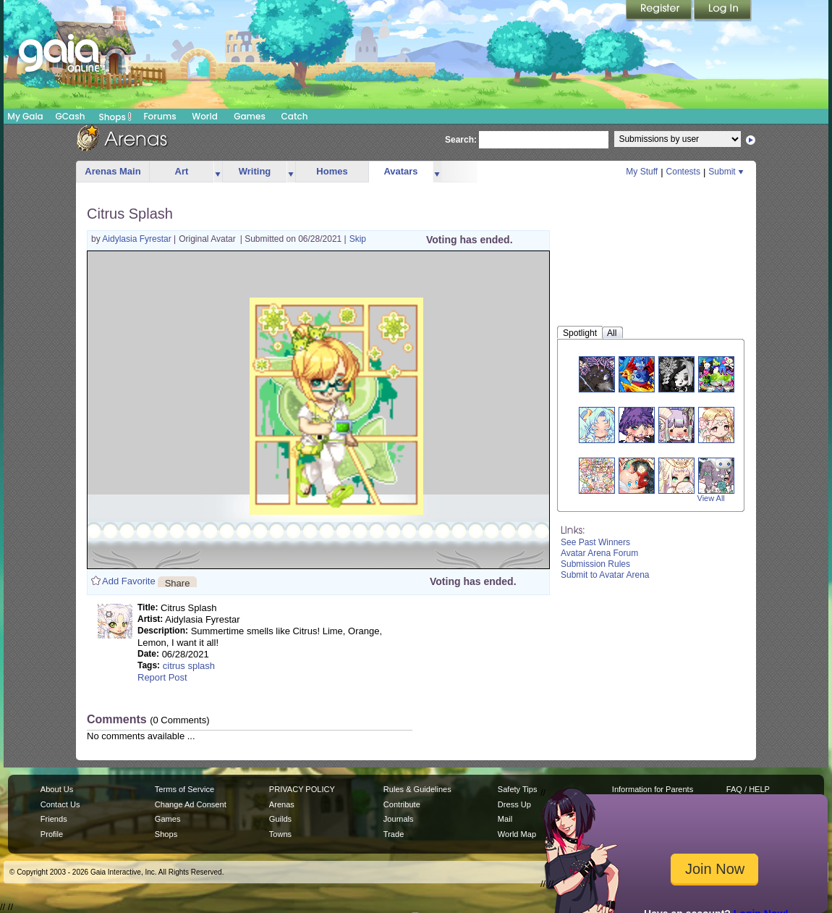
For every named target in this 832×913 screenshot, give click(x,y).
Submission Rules (595, 564)
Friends (54, 819)
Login (723, 11)
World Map (517, 834)
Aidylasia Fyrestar (138, 239)
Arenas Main (112, 171)
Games (250, 116)
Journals (398, 819)
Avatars (400, 171)
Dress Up (514, 804)
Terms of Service (184, 789)
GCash (70, 116)
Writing (255, 171)
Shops (115, 116)
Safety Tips (518, 789)
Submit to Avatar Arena (605, 575)
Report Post (162, 677)
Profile (52, 834)
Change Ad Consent (190, 804)
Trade (393, 834)
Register (660, 11)
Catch (294, 116)
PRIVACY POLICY (302, 789)
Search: (461, 140)
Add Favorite (129, 581)
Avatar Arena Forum (599, 553)
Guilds (280, 819)
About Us (57, 789)
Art (182, 171)
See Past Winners (595, 542)
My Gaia (25, 116)
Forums (159, 116)
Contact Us (60, 804)
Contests (683, 172)
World (205, 116)
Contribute (401, 804)
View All (711, 498)
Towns (280, 834)
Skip (357, 239)
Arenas (281, 804)
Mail (505, 819)
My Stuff (642, 172)
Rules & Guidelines (417, 789)
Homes (331, 171)
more (217, 171)
